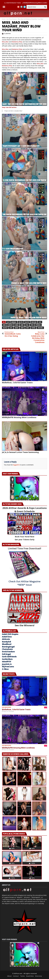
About (9, 976)
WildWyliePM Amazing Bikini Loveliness (19, 417)
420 (8, 322)
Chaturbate (7, 649)
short (22, 328)
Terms (22, 976)
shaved (16, 328)
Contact (16, 976)
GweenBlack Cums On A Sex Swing (13, 334)
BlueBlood (6, 644)
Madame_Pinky (17, 42)
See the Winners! (24, 610)
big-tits (27, 322)
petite (32, 325)
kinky (22, 325)
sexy (11, 328)
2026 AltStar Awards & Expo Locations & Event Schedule (24, 509)
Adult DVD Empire (10, 634)
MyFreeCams (8, 666)
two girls (40, 328)
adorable (13, 322)
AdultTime (7, 636)
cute (40, 322)
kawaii (16, 325)
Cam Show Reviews (11, 19)
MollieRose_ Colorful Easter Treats (17, 382)
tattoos (33, 328)
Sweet (27, 328)
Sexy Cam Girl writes (9, 107)
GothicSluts (7, 659)
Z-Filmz (5, 669)
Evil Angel (6, 654)
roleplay (5, 328)
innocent (10, 325)
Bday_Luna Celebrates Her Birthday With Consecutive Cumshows (35, 337)
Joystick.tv (7, 664)
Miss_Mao (5, 42)
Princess (38, 325)
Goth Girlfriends (9, 656)
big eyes (21, 322)
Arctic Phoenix (9, 711)
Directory (38, 976)
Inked (4, 325)
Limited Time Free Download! (24, 548)
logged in (16, 465)
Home (3, 19)
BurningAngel (8, 646)
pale (27, 325)
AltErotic (6, 639)
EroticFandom (8, 651)
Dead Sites (30, 976)
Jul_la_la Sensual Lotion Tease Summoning (20, 452)
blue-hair (33, 322)
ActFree (8, 33)
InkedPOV (6, 661)
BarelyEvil (6, 641)
